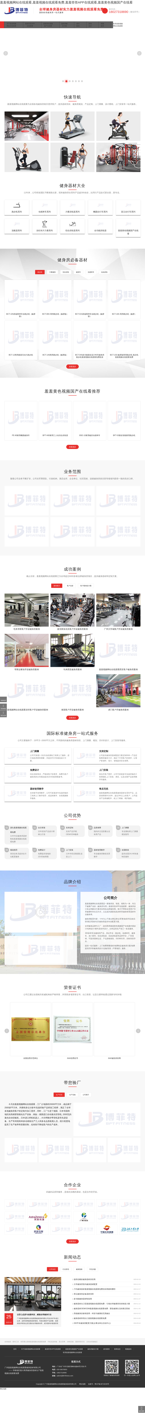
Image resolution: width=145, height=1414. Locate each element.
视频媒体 (113, 22)
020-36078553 (62, 1393)
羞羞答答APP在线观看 (43, 22)
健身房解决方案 (81, 22)
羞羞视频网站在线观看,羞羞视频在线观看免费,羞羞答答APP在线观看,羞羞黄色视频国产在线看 (66, 2)
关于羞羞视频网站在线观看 (22, 22)
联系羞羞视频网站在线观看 (129, 22)
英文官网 (62, 1365)
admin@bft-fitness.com (65, 1400)
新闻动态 (103, 22)
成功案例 (93, 22)
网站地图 (82, 1408)
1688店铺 (70, 1365)
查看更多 (72, 458)
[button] (62, 85)
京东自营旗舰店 (92, 1365)
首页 (8, 22)
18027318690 (124, 12)
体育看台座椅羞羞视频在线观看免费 (33, 1365)
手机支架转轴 (52, 1365)
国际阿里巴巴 (80, 1365)
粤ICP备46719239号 (102, 1408)
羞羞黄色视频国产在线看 (63, 22)
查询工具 (15, 1365)
